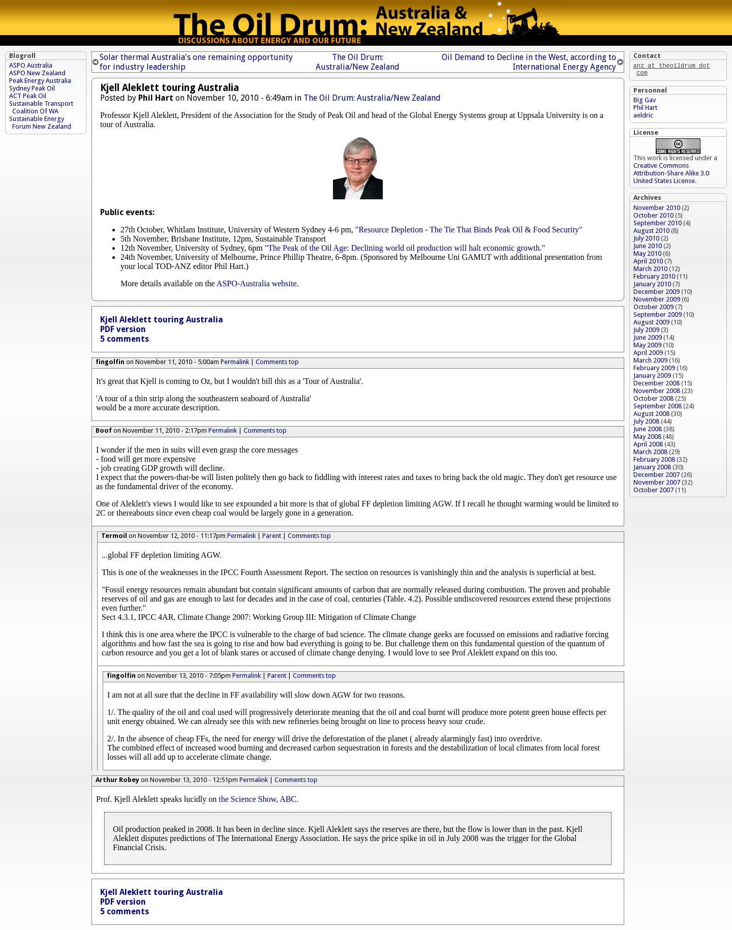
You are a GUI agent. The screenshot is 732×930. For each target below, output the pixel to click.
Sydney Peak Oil (32, 88)
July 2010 (646, 240)
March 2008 (650, 454)
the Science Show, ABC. (258, 799)
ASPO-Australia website (257, 283)
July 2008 (646, 423)
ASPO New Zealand (37, 73)
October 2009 (653, 309)
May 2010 (647, 255)
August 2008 (651, 415)
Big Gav (644, 102)
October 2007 (653, 492)
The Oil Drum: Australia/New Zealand (358, 62)
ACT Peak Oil (27, 96)
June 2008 (647, 431)
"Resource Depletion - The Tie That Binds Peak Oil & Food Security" (469, 229)
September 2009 (657, 316)
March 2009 (650, 362)
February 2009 (654, 370)
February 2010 (654, 278)
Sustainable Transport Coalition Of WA (41, 107)
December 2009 (656, 293)
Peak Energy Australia (40, 80)
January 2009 (652, 377)
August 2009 (651, 324)
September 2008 (657, 408)
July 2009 (646, 332)
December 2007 (656, 477)
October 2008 (653, 400)
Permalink (235, 362)
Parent (271, 535)
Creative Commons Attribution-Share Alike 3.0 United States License (671, 175)
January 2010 (652, 286)
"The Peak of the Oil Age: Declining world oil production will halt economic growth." (405, 248)
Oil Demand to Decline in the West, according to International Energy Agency (529, 62)
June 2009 (647, 339)
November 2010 (656, 210)
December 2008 (656, 385)
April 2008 (648, 446)
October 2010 (653, 217)
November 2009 (656, 301)
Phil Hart (645, 109)
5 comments (124, 339)
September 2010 (657, 225)
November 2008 (656, 393)
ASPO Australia (30, 65)
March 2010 (650, 271)
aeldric (643, 117)
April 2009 (648, 354)
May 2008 (647, 438)
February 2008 (654, 461)
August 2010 (651, 232)
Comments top (277, 362)
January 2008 (652, 469)
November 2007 (656, 484)
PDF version (123, 329)
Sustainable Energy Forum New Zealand (40, 122)
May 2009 (647, 347)
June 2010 (647, 248)
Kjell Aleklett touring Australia (161, 319)
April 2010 (648, 263)
